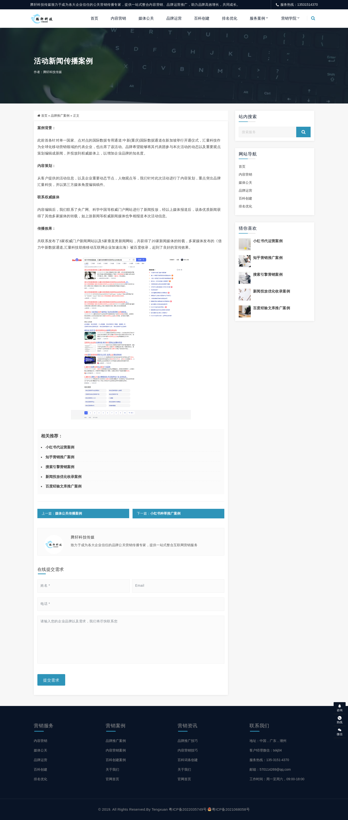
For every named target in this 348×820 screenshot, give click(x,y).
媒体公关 (146, 18)
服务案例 (257, 18)
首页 (94, 18)
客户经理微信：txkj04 (265, 750)
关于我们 (112, 769)
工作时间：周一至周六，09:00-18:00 (276, 779)
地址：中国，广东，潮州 (267, 741)
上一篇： (62, 514)
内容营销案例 (116, 750)
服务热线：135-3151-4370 (269, 760)
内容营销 (118, 18)
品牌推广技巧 (188, 741)
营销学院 (288, 18)
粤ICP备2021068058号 (229, 809)
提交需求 (51, 680)
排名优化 (229, 18)
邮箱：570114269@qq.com (270, 769)
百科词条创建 (188, 760)
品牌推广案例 (60, 116)
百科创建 (201, 18)
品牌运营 (174, 18)
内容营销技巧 (188, 750)
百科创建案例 (116, 760)
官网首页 (112, 779)
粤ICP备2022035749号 (188, 809)
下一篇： (158, 514)
